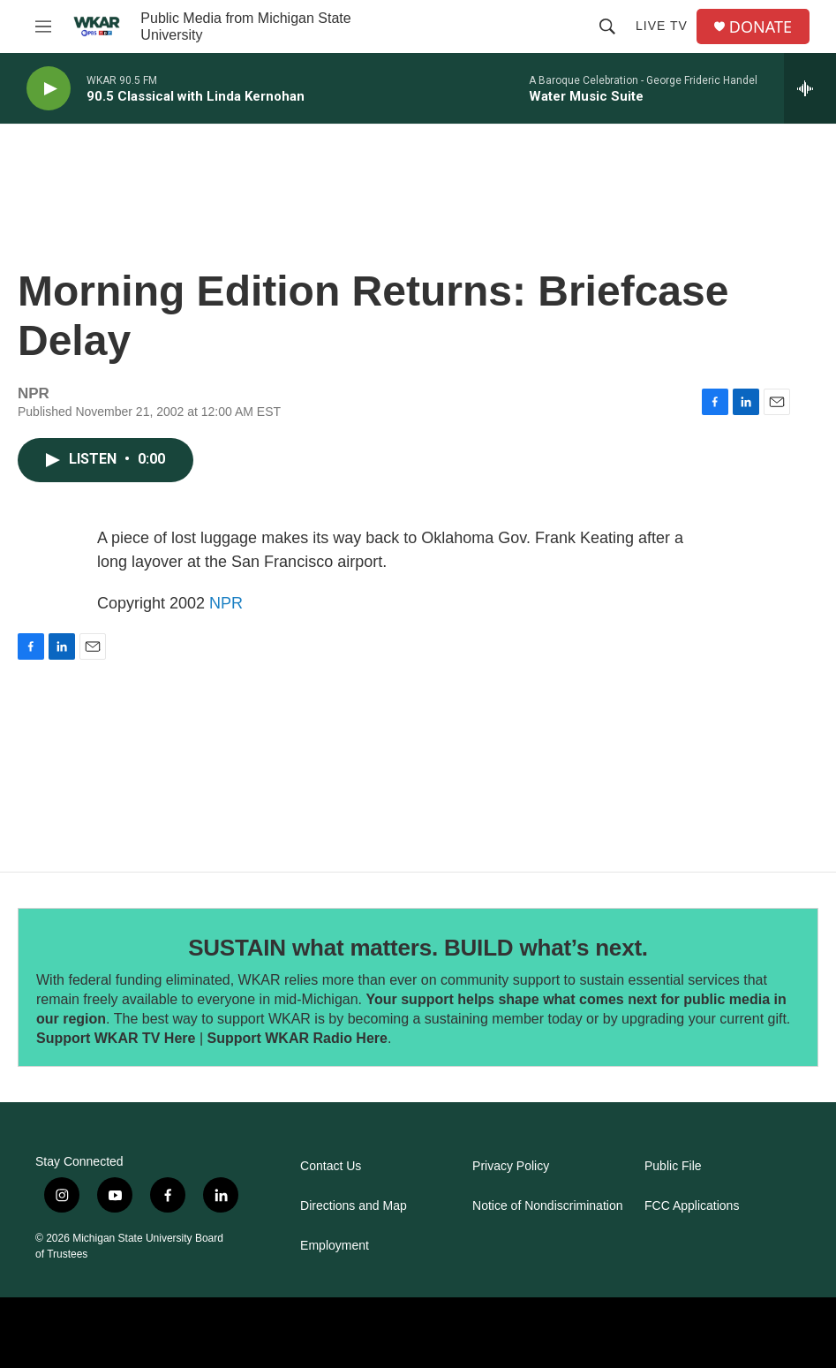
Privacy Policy (510, 1166)
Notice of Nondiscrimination (547, 1206)
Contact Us (330, 1166)
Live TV (662, 26)
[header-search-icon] (607, 26)
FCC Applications (691, 1206)
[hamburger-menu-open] (43, 26)
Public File (673, 1166)
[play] (48, 89)
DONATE (760, 27)
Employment (334, 1245)
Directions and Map (353, 1206)
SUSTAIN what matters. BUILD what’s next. (418, 947)
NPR (226, 603)
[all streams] (810, 88)
